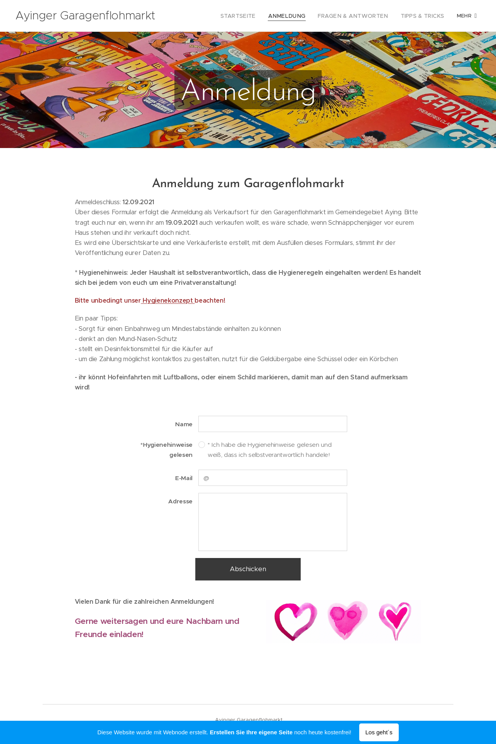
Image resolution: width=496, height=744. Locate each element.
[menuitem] (204, 16)
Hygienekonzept (168, 300)
